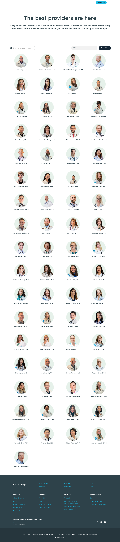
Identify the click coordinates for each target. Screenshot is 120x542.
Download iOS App (96, 501)
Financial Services (44, 508)
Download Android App (98, 504)
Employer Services (19, 504)
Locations (57, 3)
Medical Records (69, 483)
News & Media (17, 508)
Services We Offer (44, 483)
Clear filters (105, 48)
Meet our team (18, 511)
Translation (67, 498)
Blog (91, 498)
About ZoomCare (19, 498)
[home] (17, 3)
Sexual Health (68, 509)
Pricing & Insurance (72, 3)
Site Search (42, 486)
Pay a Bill (42, 498)
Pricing (41, 501)
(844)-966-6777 (18, 522)
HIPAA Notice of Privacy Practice (66, 534)
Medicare (34, 3)
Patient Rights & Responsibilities (87, 534)
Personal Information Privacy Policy (43, 534)
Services (45, 3)
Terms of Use (26, 534)
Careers (15, 501)
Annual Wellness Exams (72, 506)
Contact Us (67, 486)
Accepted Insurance (45, 504)
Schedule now (101, 2)
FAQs (91, 486)
